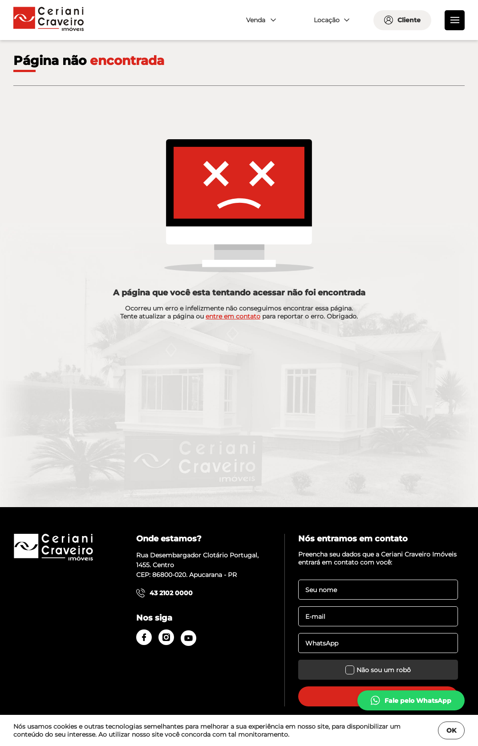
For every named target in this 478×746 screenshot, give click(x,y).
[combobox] (260, 20)
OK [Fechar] (451, 730)
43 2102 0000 (164, 593)
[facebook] (144, 637)
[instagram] (166, 637)
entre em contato (233, 316)
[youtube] (188, 638)
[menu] (455, 20)
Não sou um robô (378, 669)
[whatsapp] (411, 700)
